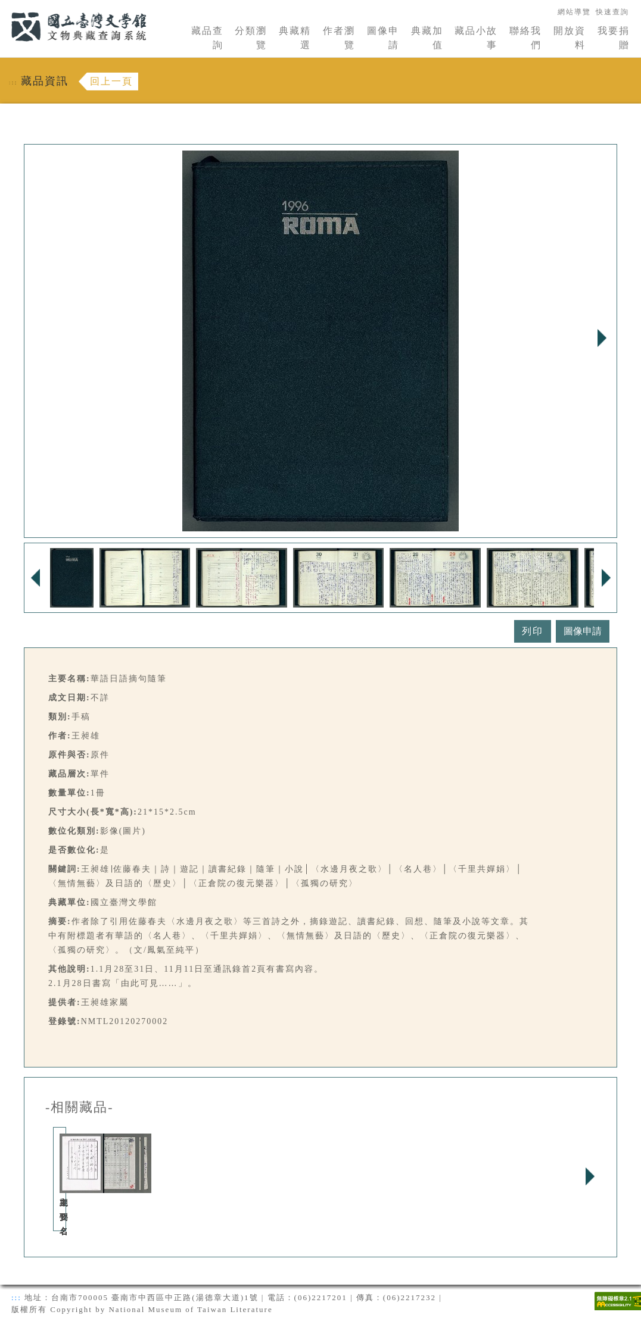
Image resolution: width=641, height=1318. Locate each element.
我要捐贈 (614, 38)
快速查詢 (612, 12)
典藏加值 (427, 38)
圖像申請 (383, 38)
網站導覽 (574, 12)
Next (602, 338)
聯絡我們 (525, 38)
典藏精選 (295, 38)
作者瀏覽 (339, 38)
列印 (532, 631)
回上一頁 (111, 81)
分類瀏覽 (251, 38)
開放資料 (569, 38)
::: (4, 7)
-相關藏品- (79, 1107)
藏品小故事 (476, 38)
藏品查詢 (207, 38)
